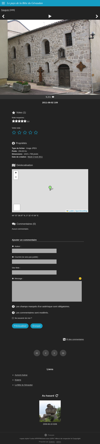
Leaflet (70, 211)
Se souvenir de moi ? (23, 318)
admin (58, 442)
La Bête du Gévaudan (24, 385)
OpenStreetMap (81, 211)
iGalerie (18, 380)
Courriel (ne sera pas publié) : (27, 257)
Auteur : (18, 246)
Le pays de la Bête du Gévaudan (25, 3)
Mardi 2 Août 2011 (35, 157)
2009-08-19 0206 (50, 424)
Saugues (5, 10)
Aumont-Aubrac (21, 375)
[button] (50, 188)
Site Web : (16, 268)
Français (49, 435)
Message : (19, 278)
